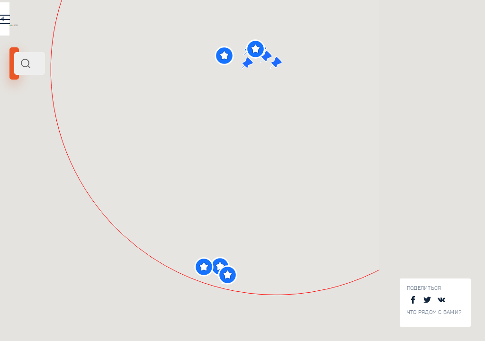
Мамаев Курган (35, 129)
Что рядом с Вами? (434, 312)
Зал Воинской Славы (141, 328)
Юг (95, 129)
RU (187, 21)
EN (208, 21)
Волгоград (74, 129)
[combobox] (128, 63)
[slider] (25, 172)
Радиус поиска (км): (35, 156)
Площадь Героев (134, 265)
